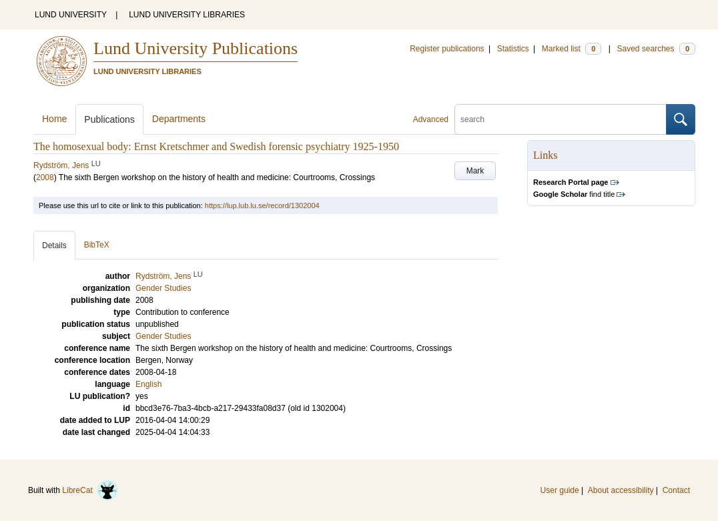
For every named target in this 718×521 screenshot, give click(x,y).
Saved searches (656, 48)
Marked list (571, 48)
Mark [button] (475, 170)
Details (54, 245)
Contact (676, 490)
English (148, 384)
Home (54, 118)
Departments (179, 118)
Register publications (447, 48)
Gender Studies (163, 336)
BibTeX (96, 244)
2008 (45, 177)
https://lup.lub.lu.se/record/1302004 (262, 205)
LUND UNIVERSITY (71, 14)
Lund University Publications (195, 48)
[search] (560, 119)
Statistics (513, 48)
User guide (560, 490)
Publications (109, 119)
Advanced (430, 119)
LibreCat (90, 490)
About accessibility (621, 490)
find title (574, 194)
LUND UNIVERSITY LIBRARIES (187, 14)
